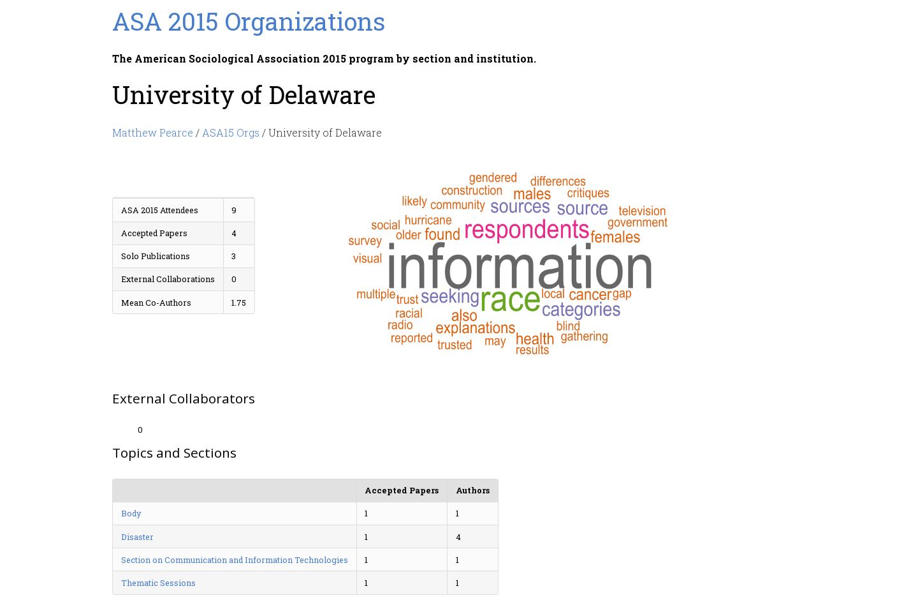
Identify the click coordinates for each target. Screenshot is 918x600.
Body (131, 513)
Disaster (137, 537)
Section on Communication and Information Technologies (234, 560)
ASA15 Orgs (230, 132)
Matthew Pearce (152, 132)
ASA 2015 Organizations (248, 21)
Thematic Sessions (158, 583)
